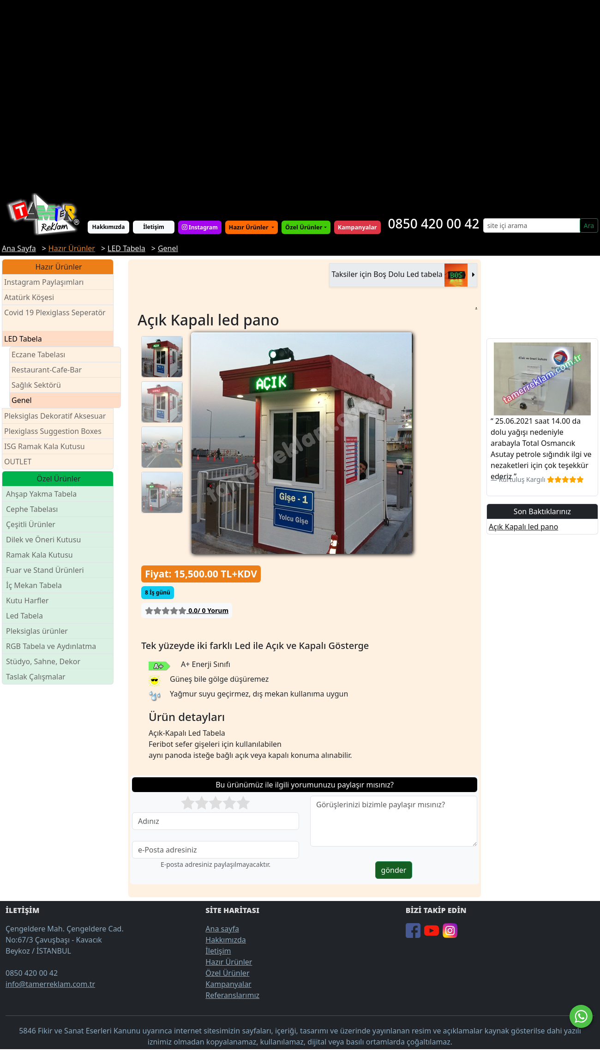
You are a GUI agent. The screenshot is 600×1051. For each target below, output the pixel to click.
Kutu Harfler (27, 600)
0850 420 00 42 (434, 223)
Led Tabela (24, 616)
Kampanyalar (228, 984)
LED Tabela (23, 339)
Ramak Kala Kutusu (39, 555)
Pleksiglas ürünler (37, 631)
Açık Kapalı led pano (523, 527)
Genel (22, 400)
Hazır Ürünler (249, 227)
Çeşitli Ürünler (30, 524)
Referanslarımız (232, 995)
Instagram (200, 227)
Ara (589, 225)
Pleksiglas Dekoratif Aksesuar (55, 416)
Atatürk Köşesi (29, 297)
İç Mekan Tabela (34, 585)
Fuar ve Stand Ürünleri (45, 570)
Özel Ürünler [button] (303, 227)
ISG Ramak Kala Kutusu (44, 446)
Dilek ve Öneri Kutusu (43, 540)
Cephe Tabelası (32, 509)
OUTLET (17, 461)
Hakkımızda (108, 227)
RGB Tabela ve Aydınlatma (51, 646)
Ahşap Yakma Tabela (41, 494)
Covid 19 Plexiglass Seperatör (55, 318)
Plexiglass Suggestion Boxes (53, 431)
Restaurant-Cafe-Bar (47, 370)
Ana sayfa (222, 929)
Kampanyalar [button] (357, 227)
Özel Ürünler (227, 973)
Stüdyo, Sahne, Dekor (43, 661)
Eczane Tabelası (39, 354)
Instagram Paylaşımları (47, 282)
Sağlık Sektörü (36, 385)
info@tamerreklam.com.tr (50, 984)
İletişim (153, 227)
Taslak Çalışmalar (36, 677)
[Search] (531, 225)
